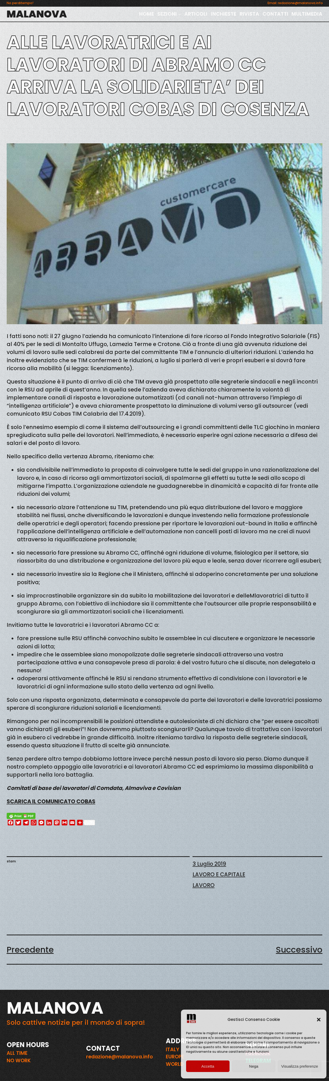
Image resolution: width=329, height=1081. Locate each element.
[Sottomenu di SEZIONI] (179, 14)
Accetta (207, 1066)
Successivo (299, 949)
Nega (253, 1066)
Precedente (30, 949)
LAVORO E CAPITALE (219, 874)
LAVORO (204, 885)
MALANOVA (37, 14)
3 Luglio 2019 (209, 864)
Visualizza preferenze (299, 1066)
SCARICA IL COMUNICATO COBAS (51, 801)
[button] (318, 1019)
